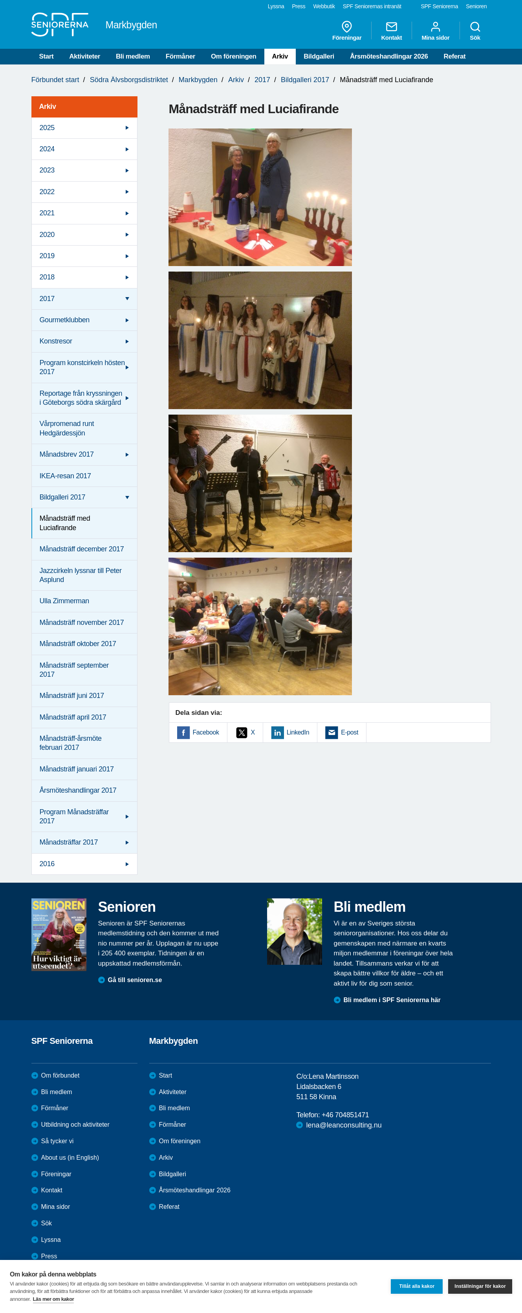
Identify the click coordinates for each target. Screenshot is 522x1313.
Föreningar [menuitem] (346, 30)
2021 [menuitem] (47, 213)
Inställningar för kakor (480, 1286)
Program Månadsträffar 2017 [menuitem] (74, 816)
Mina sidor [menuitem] (435, 30)
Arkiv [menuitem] (47, 106)
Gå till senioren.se (135, 980)
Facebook (206, 732)
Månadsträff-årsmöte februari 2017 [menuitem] (71, 743)
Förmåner (180, 56)
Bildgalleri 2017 (305, 79)
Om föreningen (233, 56)
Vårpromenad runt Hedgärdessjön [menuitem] (67, 428)
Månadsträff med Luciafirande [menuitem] (65, 522)
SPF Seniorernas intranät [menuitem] (372, 6)
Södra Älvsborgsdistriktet (129, 79)
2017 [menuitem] (47, 299)
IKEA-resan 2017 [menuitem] (65, 476)
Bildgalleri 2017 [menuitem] (63, 497)
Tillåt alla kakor (416, 1286)
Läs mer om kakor (53, 1299)
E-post (349, 732)
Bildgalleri (319, 56)
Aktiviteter (84, 56)
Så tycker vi (57, 1141)
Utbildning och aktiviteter (75, 1124)
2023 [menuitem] (47, 170)
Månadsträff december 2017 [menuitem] (82, 549)
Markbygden (198, 79)
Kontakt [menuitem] (391, 30)
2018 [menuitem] (47, 277)
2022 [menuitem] (47, 192)
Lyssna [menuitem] (276, 6)
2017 (262, 79)
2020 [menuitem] (47, 235)
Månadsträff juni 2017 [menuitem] (72, 696)
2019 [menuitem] (47, 256)
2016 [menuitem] (47, 864)
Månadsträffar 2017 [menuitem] (69, 842)
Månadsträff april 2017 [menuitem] (73, 717)
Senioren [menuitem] (476, 6)
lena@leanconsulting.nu (343, 1125)
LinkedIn (298, 732)
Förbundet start (55, 79)
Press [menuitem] (298, 6)
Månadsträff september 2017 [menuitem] (74, 669)
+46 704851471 (345, 1115)
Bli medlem (133, 56)
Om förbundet (60, 1075)
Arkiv (280, 56)
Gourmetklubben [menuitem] (65, 320)
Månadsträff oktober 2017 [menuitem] (78, 644)
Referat (455, 56)
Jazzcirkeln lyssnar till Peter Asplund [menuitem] (81, 575)
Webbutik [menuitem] (324, 6)
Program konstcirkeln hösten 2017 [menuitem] (82, 367)
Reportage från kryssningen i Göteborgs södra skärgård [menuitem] (81, 397)
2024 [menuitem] (47, 149)
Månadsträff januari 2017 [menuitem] (77, 769)
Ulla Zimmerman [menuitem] (64, 601)
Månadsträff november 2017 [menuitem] (82, 622)
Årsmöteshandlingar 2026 (389, 56)
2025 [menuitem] (47, 128)
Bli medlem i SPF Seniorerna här (392, 1000)
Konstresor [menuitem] (56, 341)
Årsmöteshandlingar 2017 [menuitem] (78, 790)
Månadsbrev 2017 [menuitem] (67, 454)
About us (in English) (70, 1157)
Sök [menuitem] (475, 30)
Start (46, 56)
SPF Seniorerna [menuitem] (439, 6)
